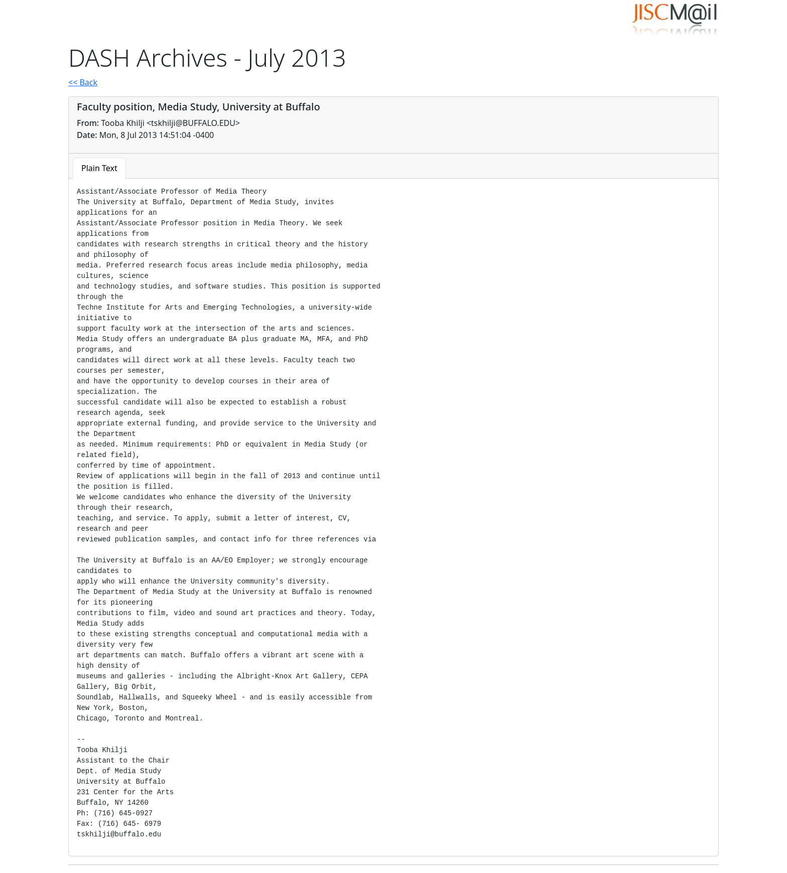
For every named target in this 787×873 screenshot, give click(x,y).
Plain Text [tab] (99, 168)
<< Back (82, 82)
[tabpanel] (393, 513)
